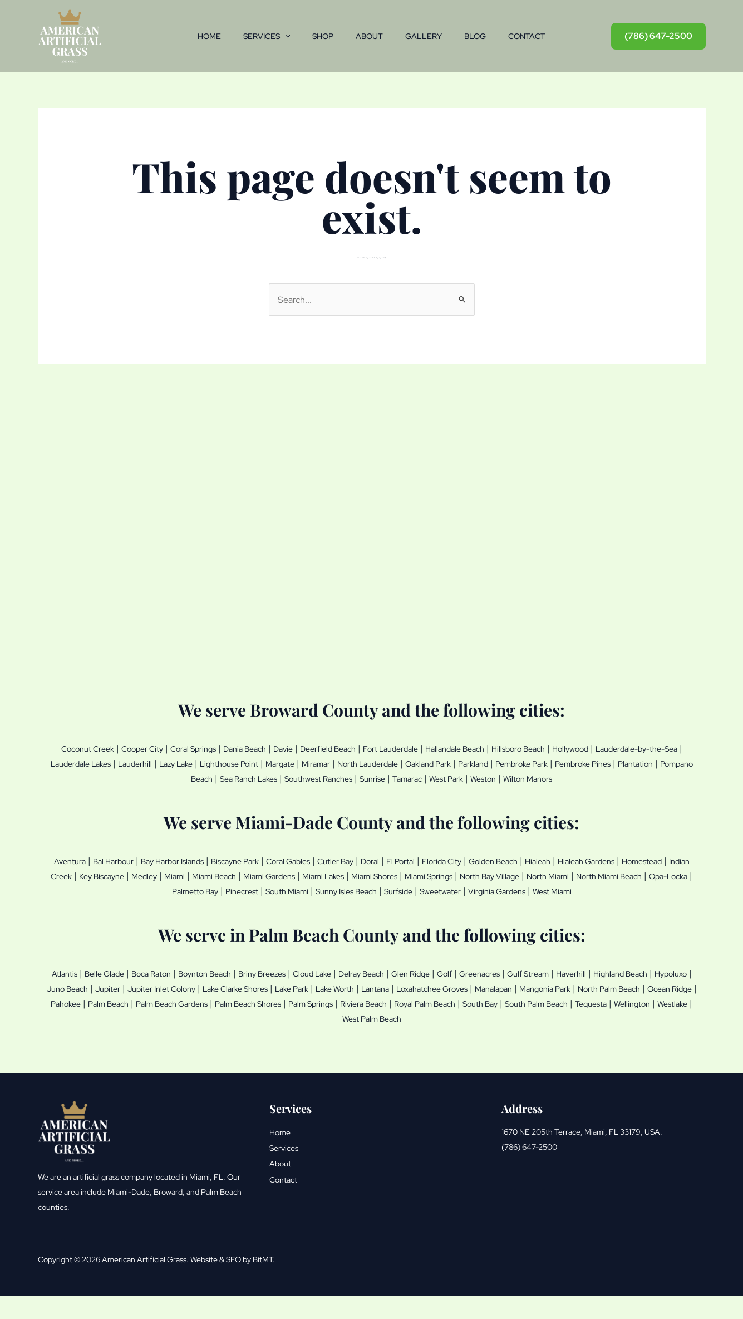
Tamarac (550, 777)
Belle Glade (115, 999)
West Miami (374, 917)
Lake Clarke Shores (401, 1013)
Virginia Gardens (664, 902)
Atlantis (68, 999)
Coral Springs (212, 748)
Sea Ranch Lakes (361, 777)
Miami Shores (555, 888)
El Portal (471, 873)
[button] (276, 36)
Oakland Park (611, 763)
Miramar (479, 763)
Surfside (548, 902)
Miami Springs (619, 888)
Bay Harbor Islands (200, 873)
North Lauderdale (540, 763)
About (369, 36)
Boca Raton (170, 999)
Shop (318, 36)
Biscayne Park (276, 873)
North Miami (105, 902)
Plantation (221, 777)
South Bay (277, 1042)
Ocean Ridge (283, 1028)
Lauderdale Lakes (201, 763)
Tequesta (409, 1042)
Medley (283, 888)
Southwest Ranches (445, 777)
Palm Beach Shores (553, 1028)
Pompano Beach (283, 777)
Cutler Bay (395, 873)
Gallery (428, 36)
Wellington (457, 1042)
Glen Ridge (480, 999)
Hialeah (632, 873)
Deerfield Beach (372, 748)
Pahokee (336, 1028)
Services (257, 36)
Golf (519, 999)
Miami (319, 888)
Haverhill (667, 999)
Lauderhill (265, 763)
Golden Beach (579, 873)
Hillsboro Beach (599, 748)
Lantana (568, 1013)
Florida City (519, 873)
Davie (319, 748)
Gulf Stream (617, 999)
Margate (437, 763)
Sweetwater (598, 902)
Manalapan (74, 1028)
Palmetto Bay (307, 902)
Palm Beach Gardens (462, 1028)
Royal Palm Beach (211, 1042)
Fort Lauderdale (447, 748)
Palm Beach (386, 1028)
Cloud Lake (362, 999)
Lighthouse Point (377, 763)
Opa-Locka (248, 902)
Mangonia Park (135, 1028)
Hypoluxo (151, 1013)
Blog (484, 36)
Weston (640, 777)
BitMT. (264, 1283)
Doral (436, 873)
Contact (540, 36)
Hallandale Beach (523, 748)
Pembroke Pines (159, 777)
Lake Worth (520, 1013)
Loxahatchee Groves (635, 1013)
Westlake (504, 1042)
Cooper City (152, 748)
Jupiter (250, 1013)
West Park (596, 777)
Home (196, 36)
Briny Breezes (303, 999)
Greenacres (559, 999)
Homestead (114, 888)
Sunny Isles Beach (486, 902)
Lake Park (469, 1013)
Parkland (664, 763)
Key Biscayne (233, 888)
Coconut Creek (87, 748)
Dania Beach (274, 748)
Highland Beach (92, 1013)
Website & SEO (215, 1283)
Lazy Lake (314, 763)
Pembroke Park (85, 777)
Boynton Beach (235, 999)
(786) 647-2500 (529, 1170)
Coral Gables (339, 873)
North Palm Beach (211, 1028)
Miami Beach (365, 888)
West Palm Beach (566, 1042)
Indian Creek (172, 888)
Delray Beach (421, 999)
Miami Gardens (430, 888)
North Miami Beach (177, 902)
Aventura (77, 873)
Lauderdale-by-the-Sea (106, 763)
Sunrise (509, 777)
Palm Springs (628, 1028)
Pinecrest (363, 902)
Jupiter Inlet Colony (314, 1013)
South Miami (415, 902)
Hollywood (660, 748)
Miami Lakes (494, 888)
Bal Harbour (129, 873)
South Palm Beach (344, 1042)
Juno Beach (203, 1013)
